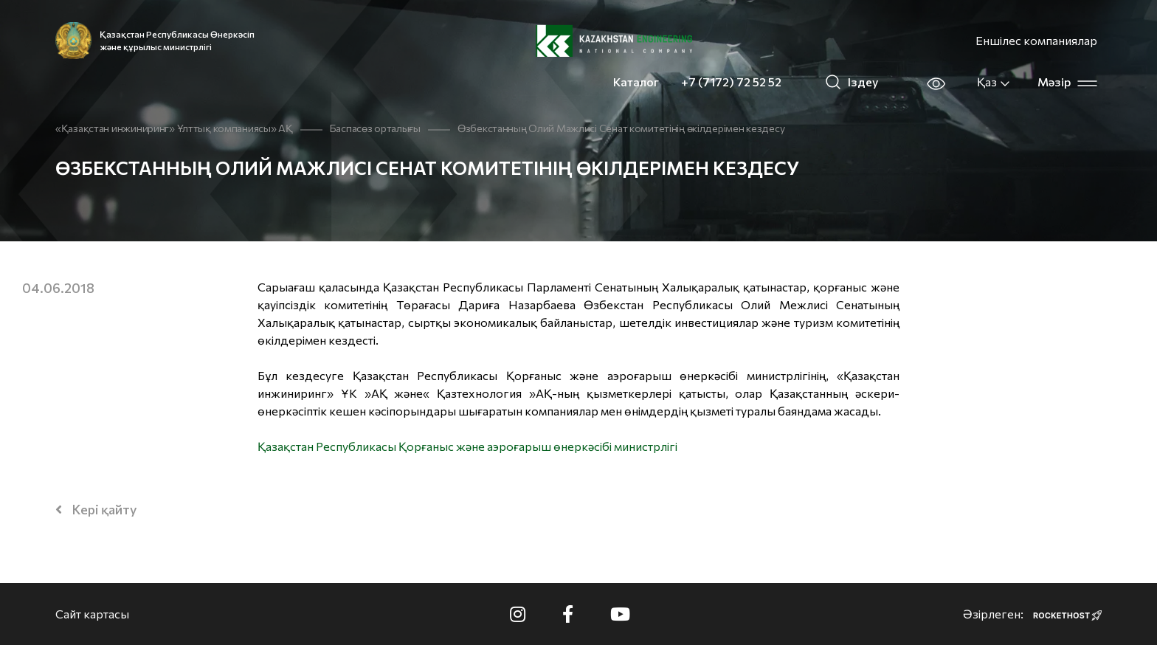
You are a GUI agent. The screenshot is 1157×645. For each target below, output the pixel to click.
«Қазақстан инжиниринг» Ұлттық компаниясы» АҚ (174, 128)
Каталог (636, 82)
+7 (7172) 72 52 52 (731, 82)
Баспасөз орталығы (375, 128)
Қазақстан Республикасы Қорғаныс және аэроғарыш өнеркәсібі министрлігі (467, 446)
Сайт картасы (92, 614)
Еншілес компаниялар (1036, 40)
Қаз (994, 82)
